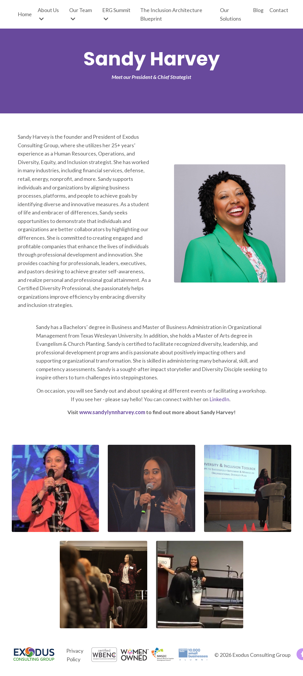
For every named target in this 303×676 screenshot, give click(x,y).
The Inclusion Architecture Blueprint (171, 14)
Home (25, 14)
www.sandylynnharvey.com (112, 414)
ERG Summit (116, 14)
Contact (278, 10)
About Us (48, 14)
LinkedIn (219, 401)
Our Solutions (230, 14)
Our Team (80, 14)
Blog (258, 10)
